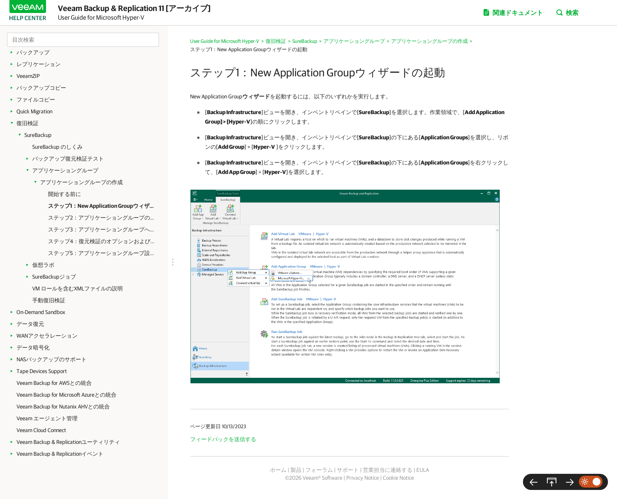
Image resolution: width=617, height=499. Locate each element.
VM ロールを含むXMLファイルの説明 (77, 288)
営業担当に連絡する (387, 470)
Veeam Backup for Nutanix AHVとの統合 (63, 406)
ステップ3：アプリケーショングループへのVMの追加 (102, 229)
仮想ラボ (43, 265)
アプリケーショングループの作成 (81, 182)
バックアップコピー (41, 88)
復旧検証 (28, 123)
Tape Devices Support (42, 371)
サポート (348, 470)
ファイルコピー (36, 99)
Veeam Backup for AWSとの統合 (54, 383)
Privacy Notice (362, 478)
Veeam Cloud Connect (41, 430)
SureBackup (38, 135)
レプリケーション (39, 64)
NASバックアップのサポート (52, 359)
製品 (295, 470)
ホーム (278, 470)
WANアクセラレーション (47, 336)
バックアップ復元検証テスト (68, 158)
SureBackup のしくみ (57, 147)
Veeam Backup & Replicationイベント (60, 454)
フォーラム (319, 470)
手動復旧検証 (48, 300)
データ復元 (30, 324)
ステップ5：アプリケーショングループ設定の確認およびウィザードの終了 (102, 253)
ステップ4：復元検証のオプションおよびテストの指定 (102, 241)
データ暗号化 (33, 347)
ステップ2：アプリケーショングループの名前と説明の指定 (102, 217)
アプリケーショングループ (65, 170)
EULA (422, 470)
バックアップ (33, 52)
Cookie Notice (398, 478)
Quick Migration (34, 111)
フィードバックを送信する (223, 439)
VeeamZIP (28, 76)
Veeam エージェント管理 (47, 418)
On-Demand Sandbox (41, 312)
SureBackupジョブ (54, 277)
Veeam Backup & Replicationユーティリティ (68, 442)
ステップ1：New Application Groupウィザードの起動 (102, 206)
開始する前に (64, 194)
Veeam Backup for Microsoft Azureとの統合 (66, 395)
